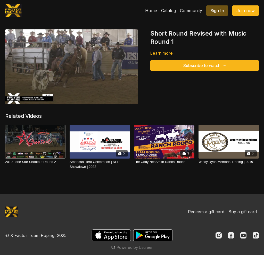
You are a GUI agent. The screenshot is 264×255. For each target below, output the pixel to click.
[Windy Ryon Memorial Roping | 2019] (229, 161)
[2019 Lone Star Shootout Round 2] (35, 161)
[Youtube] (243, 235)
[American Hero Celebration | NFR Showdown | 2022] (100, 164)
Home (151, 10)
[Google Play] (153, 235)
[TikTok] (256, 235)
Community (191, 10)
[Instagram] (219, 235)
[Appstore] (111, 235)
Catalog (168, 10)
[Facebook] (231, 235)
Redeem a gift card (206, 211)
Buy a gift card (242, 211)
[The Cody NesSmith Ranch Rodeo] (164, 161)
